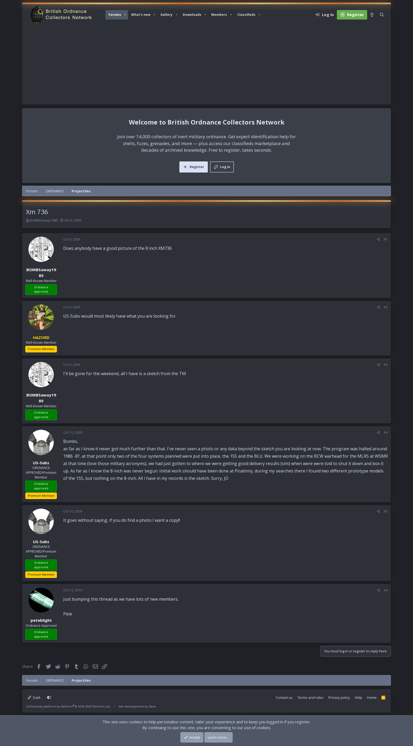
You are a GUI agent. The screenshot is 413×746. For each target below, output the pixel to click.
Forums (115, 14)
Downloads (192, 14)
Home (372, 697)
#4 (386, 432)
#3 (386, 364)
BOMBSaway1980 (44, 220)
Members (219, 14)
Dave (152, 706)
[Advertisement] (206, 65)
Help (358, 697)
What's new (140, 14)
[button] (125, 15)
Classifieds (246, 14)
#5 (386, 511)
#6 (386, 590)
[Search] (382, 15)
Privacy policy (339, 697)
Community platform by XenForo (68, 706)
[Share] (378, 239)
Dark (34, 697)
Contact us (284, 697)
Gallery (166, 14)
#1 (386, 239)
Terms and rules (310, 697)
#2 (386, 307)
